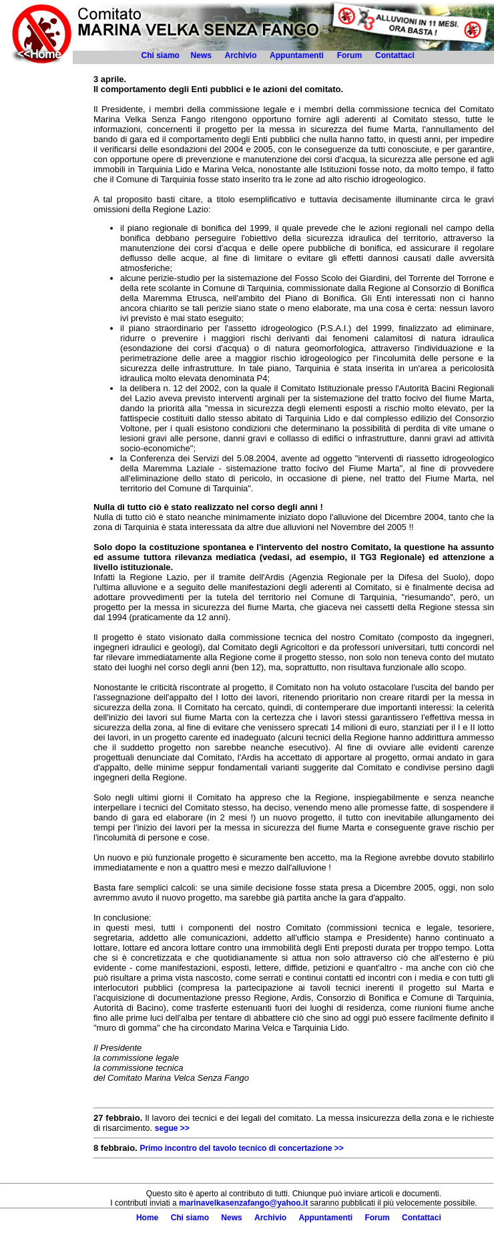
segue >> (172, 1128)
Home (147, 1217)
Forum (349, 55)
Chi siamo (161, 55)
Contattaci (396, 55)
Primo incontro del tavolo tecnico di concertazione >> (241, 1148)
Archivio (240, 55)
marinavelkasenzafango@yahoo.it (243, 1203)
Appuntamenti (297, 55)
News (201, 55)
